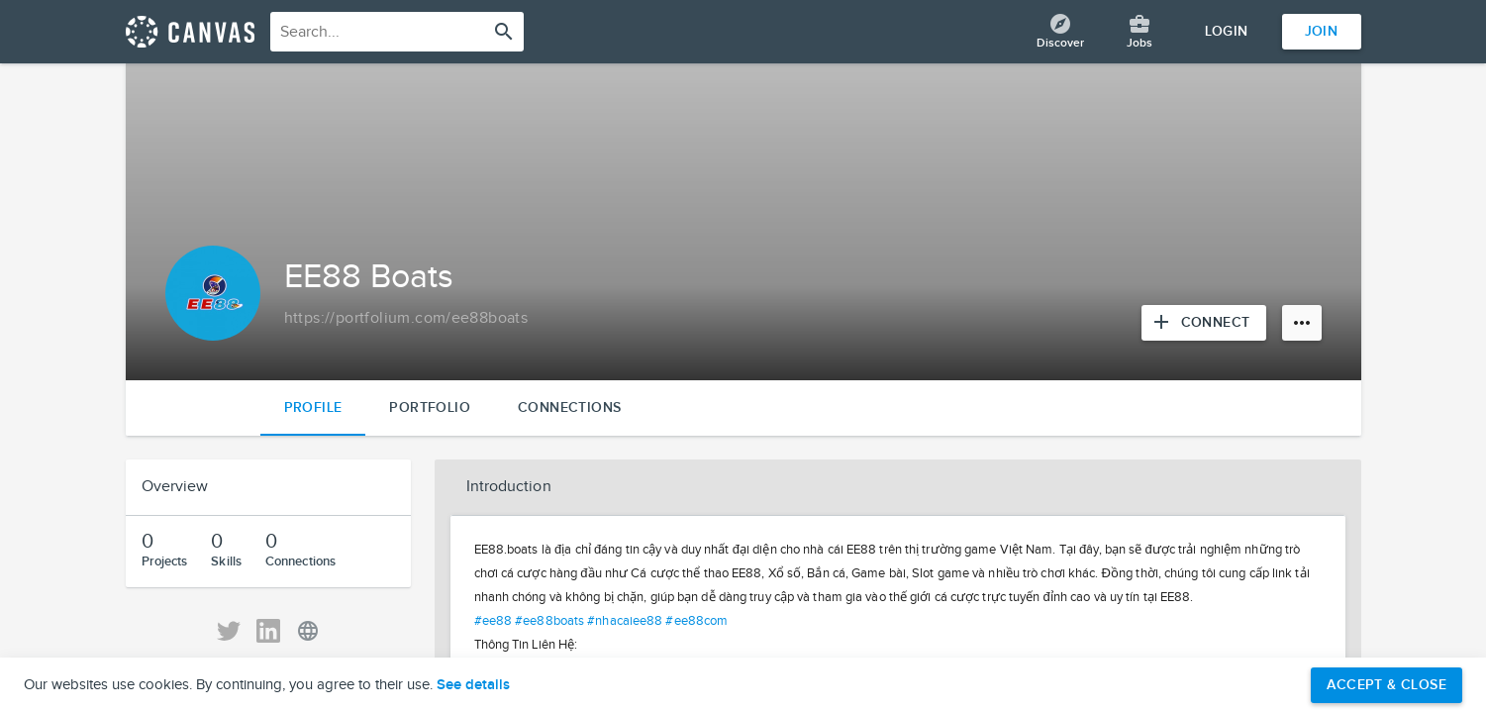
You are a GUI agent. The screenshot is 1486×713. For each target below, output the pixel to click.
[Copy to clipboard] (406, 319)
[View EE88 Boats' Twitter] (228, 631)
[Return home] (190, 32)
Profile (313, 407)
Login (1226, 31)
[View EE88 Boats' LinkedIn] (268, 631)
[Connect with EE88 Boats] (1203, 323)
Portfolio (429, 407)
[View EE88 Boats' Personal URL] (308, 631)
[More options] (1302, 323)
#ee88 (493, 621)
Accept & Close (1386, 684)
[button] (897, 487)
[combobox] (397, 31)
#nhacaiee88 (624, 621)
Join (1321, 31)
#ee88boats (549, 621)
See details (473, 685)
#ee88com (696, 621)
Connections (569, 407)
